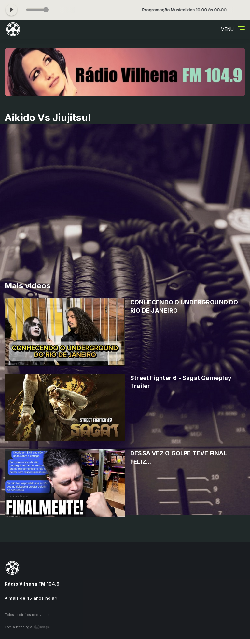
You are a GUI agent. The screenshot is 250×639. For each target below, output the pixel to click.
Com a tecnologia (27, 627)
